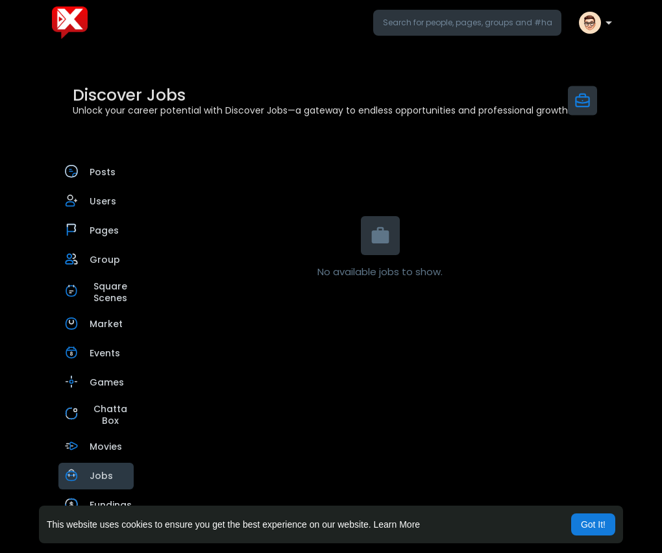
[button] (467, 23)
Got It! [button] (593, 524)
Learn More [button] (397, 524)
